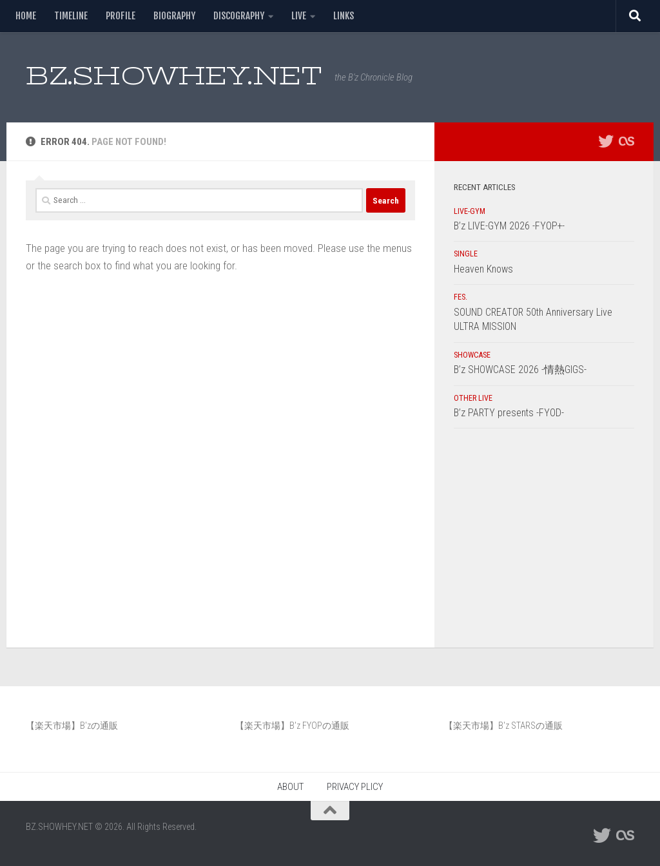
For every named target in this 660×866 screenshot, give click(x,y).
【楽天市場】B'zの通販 (72, 725)
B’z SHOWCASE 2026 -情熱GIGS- (520, 369)
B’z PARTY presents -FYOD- (509, 413)
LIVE (298, 16)
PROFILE (120, 16)
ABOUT (290, 787)
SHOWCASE (472, 355)
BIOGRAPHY (174, 16)
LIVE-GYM (469, 211)
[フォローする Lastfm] (626, 141)
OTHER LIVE (473, 398)
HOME (25, 16)
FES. (460, 297)
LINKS (343, 16)
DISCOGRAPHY (238, 16)
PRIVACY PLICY (355, 787)
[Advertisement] (544, 541)
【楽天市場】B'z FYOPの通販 (292, 725)
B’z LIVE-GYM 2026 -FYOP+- (509, 226)
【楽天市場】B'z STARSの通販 (503, 725)
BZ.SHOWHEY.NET (174, 75)
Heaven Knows (483, 269)
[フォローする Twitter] (606, 141)
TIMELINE (71, 16)
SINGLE (466, 253)
